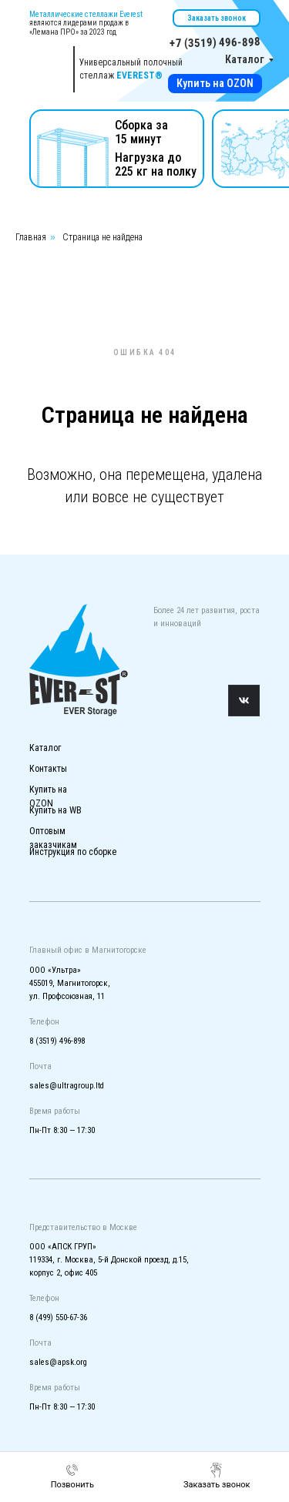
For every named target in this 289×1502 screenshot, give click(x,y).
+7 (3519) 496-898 (214, 42)
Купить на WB (55, 810)
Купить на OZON (215, 83)
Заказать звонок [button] (216, 18)
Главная (30, 237)
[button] (216, 1476)
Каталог (244, 59)
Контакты (48, 768)
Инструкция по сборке (72, 852)
